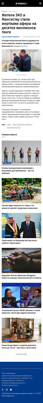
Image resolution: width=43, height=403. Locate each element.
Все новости (13, 11)
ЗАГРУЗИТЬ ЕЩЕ (21, 354)
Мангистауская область (22, 125)
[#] (21, 3)
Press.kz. (24, 46)
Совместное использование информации (17, 376)
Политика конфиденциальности (13, 383)
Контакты (20, 380)
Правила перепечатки (10, 385)
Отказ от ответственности (11, 378)
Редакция (25, 378)
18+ (31, 378)
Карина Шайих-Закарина (10, 37)
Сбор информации (8, 373)
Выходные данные (8, 380)
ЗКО (8, 125)
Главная (4, 11)
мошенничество (13, 128)
